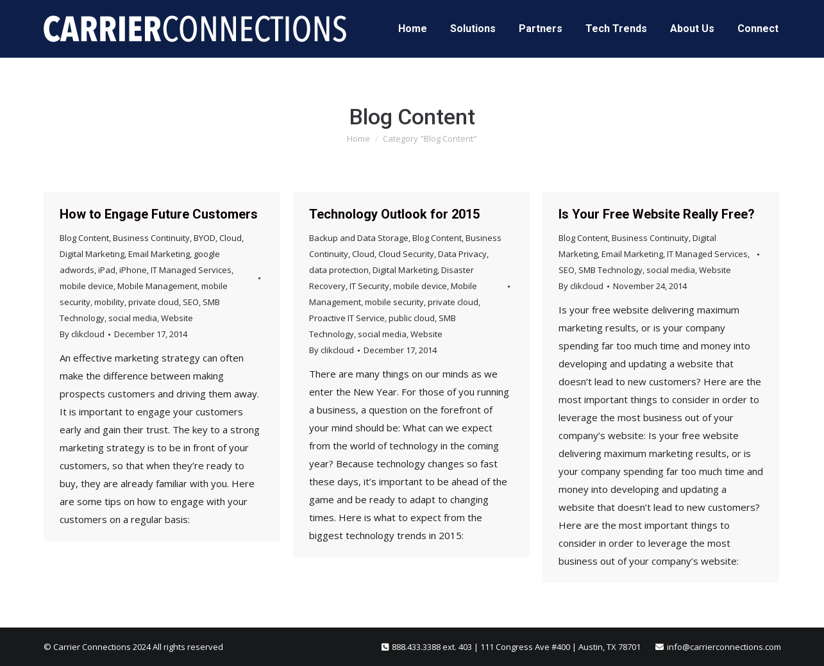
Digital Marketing (92, 254)
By (82, 334)
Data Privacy (462, 254)
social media (132, 318)
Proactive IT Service (347, 318)
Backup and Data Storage (358, 238)
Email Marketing (159, 254)
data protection (339, 270)
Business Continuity (151, 238)
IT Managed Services (191, 270)
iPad (106, 270)
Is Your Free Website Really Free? (657, 214)
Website (177, 318)
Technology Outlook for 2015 (394, 214)
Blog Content (84, 238)
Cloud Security (406, 254)
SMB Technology (610, 270)
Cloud (230, 238)
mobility (109, 302)
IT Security (369, 286)
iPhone (133, 270)
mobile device (87, 286)
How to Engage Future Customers (159, 214)
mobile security (394, 302)
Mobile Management (157, 286)
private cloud (153, 302)
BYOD (204, 238)
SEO (191, 302)
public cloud (412, 318)
